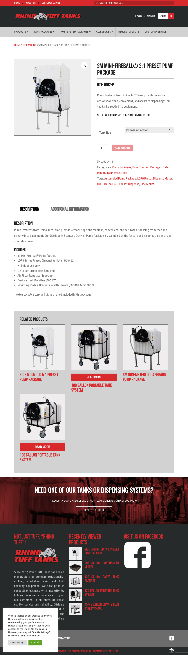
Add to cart (122, 148)
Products (20, 31)
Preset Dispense (129, 184)
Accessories (103, 31)
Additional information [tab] (69, 209)
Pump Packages (121, 167)
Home (17, 3)
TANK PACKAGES (116, 173)
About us (30, 3)
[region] (94, 500)
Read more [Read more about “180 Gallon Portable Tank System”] (93, 377)
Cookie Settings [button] (17, 642)
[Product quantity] (102, 148)
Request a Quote (128, 31)
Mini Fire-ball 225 (107, 184)
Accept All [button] (35, 642)
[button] (84, 65)
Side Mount (30, 45)
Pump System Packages (74, 31)
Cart (167, 16)
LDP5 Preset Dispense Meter (154, 178)
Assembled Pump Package (120, 178)
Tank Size (105, 132)
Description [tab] (29, 209)
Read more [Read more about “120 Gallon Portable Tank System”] (42, 447)
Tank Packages (43, 31)
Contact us (63, 638)
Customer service (51, 3)
